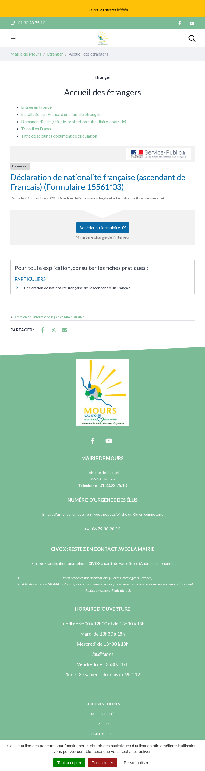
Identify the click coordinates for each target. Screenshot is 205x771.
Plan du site (102, 734)
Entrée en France (36, 106)
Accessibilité (102, 714)
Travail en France (36, 128)
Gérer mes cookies (102, 704)
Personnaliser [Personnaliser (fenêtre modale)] (136, 762)
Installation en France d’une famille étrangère (61, 114)
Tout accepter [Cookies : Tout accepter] (69, 762)
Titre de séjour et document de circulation (59, 135)
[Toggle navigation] (13, 38)
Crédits (102, 724)
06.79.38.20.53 (106, 528)
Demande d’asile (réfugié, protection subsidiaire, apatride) (73, 121)
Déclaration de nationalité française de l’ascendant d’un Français (77, 287)
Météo (122, 9)
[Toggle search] (192, 38)
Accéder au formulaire (102, 227)
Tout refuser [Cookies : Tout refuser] (102, 762)
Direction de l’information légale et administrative (49, 317)
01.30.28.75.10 (113, 485)
